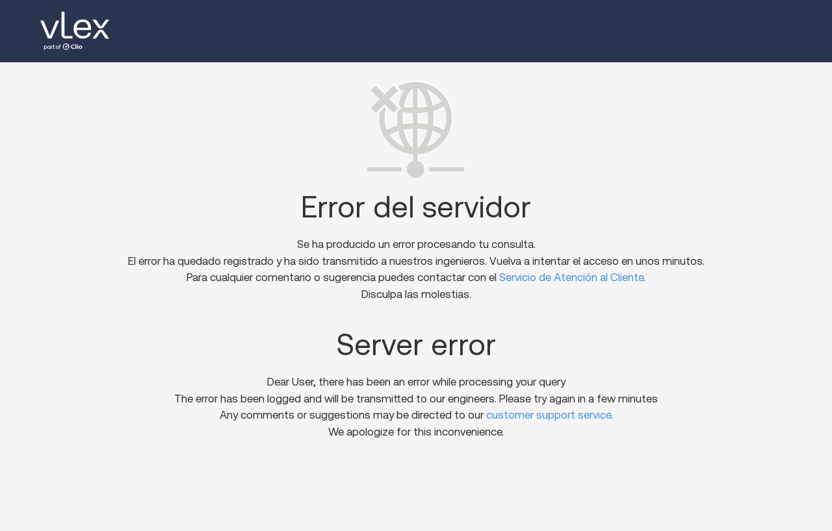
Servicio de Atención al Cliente (571, 277)
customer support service (548, 415)
